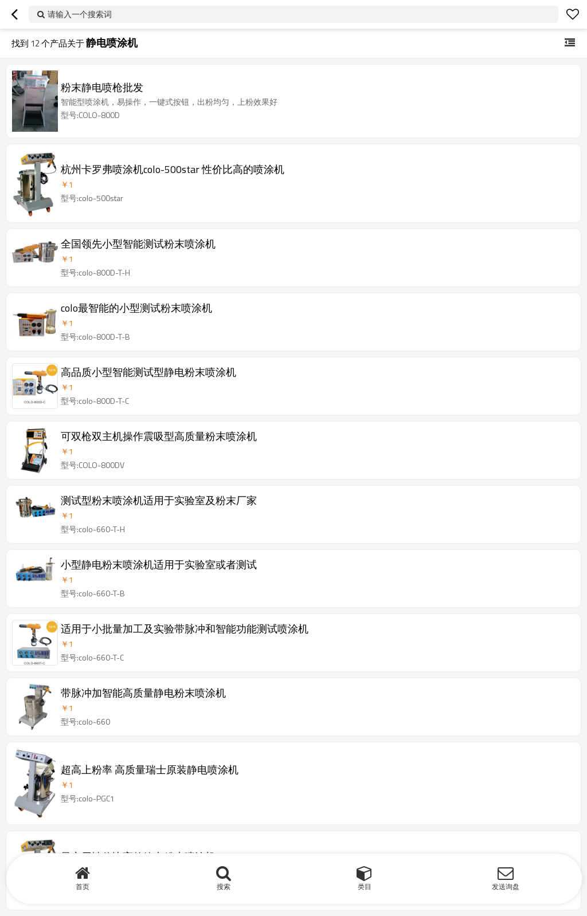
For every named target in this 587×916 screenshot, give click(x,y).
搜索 (223, 886)
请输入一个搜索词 (80, 14)
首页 (82, 886)
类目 (364, 886)
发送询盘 (505, 886)
